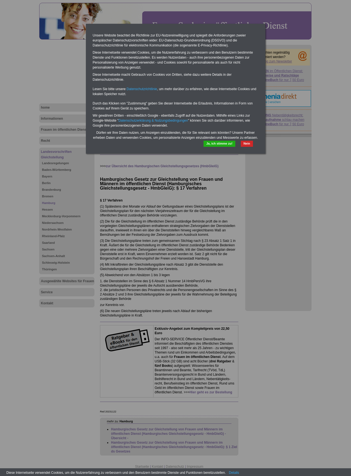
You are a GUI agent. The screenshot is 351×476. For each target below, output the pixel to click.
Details (234, 473)
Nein (247, 143)
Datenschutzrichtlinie (141, 89)
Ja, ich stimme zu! (219, 143)
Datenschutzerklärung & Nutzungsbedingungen (153, 120)
